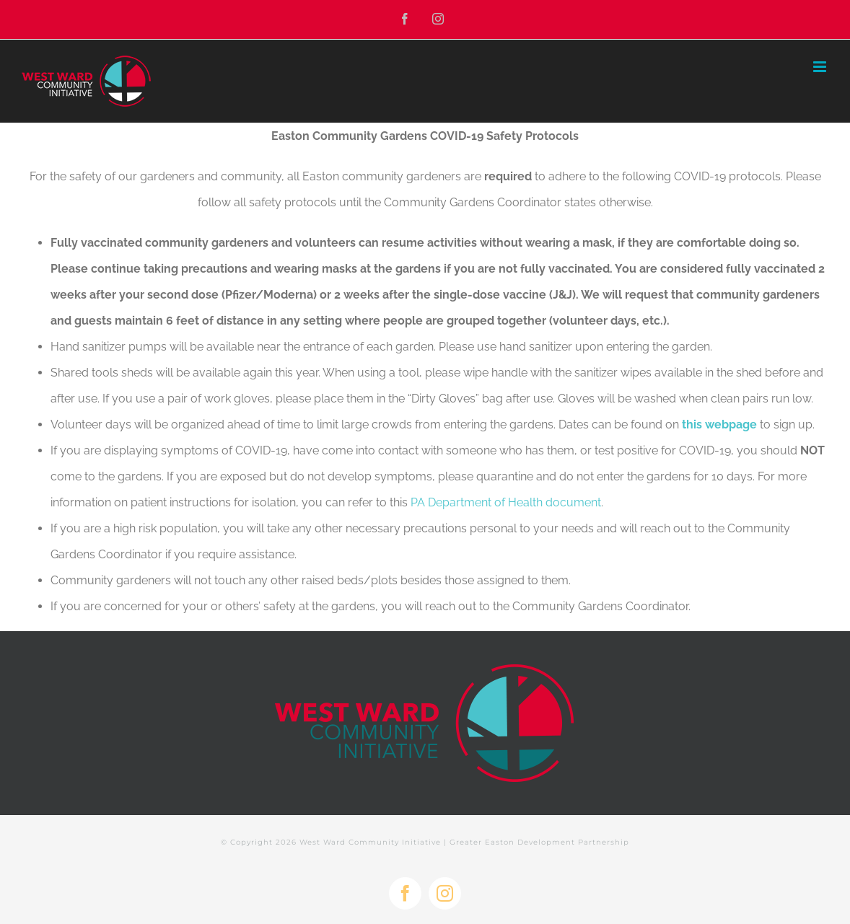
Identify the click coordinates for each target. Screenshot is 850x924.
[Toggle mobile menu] (820, 66)
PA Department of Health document (506, 502)
